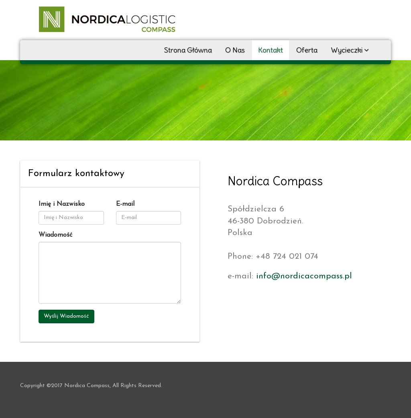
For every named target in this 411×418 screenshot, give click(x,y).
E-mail (125, 204)
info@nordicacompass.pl (304, 276)
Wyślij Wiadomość (66, 316)
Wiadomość (55, 235)
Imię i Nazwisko (62, 204)
